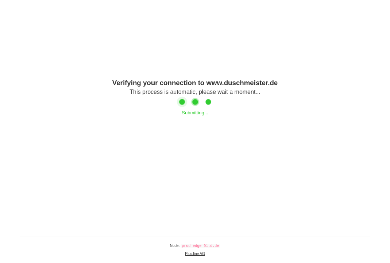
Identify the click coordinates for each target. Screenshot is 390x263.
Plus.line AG (195, 254)
